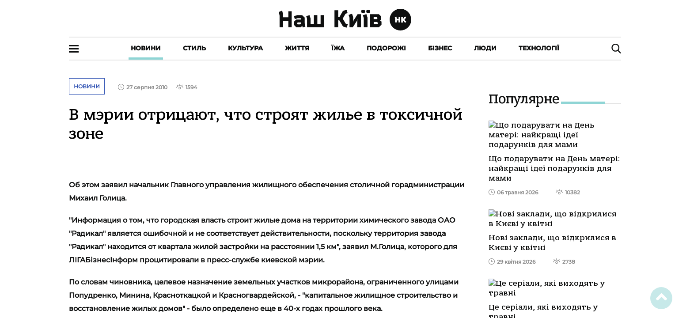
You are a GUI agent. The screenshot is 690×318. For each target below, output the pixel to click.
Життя (297, 48)
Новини (146, 48)
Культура (245, 48)
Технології (539, 48)
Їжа (338, 48)
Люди (485, 48)
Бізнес (440, 48)
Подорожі (386, 48)
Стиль (194, 48)
